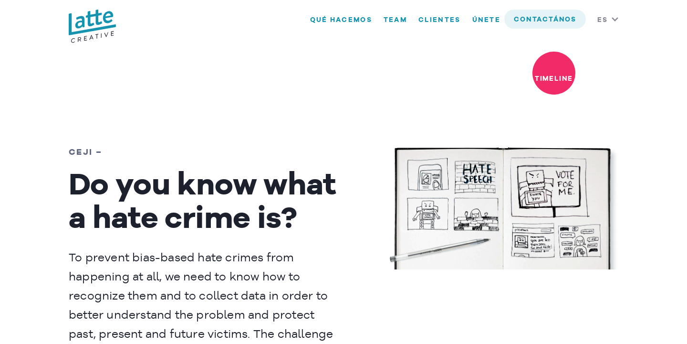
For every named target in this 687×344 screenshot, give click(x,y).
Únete (486, 20)
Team (395, 20)
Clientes (439, 20)
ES (602, 20)
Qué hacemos (341, 20)
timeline (554, 78)
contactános (545, 19)
